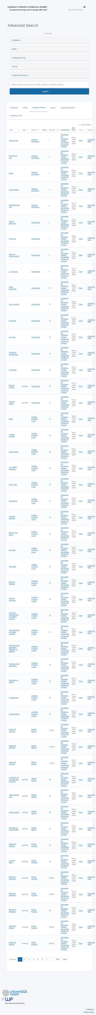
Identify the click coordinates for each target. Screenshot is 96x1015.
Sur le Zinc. (13, 485)
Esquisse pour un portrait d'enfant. (14, 632)
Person (34, 130)
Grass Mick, (35, 223)
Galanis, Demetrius (35, 141)
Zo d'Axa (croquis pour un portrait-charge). (14, 616)
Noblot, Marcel (34, 730)
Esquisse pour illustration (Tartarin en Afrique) (14, 648)
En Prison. (13, 321)
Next (65, 959)
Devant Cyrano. (12, 386)
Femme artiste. (12, 403)
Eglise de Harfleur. (12, 845)
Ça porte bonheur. (12, 517)
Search (45, 91)
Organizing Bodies (67, 108)
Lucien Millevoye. (12, 222)
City (80, 130)
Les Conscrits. (14, 304)
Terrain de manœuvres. (14, 353)
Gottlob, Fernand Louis (34, 419)
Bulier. (11, 173)
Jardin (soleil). (14, 812)
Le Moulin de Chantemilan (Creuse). (14, 780)
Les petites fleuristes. (13, 468)
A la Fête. (12, 550)
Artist (14, 49)
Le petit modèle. (12, 435)
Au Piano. (12, 337)
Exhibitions (14, 108)
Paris (81, 141)
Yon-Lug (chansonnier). (14, 255)
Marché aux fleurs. (13, 534)
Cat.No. (52, 130)
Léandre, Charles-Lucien (34, 583)
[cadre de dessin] (12, 927)
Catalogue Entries (38, 108)
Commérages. (14, 714)
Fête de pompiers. (12, 599)
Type (24, 130)
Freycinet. (12, 239)
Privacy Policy (88, 1012)
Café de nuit (13, 141)
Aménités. (12, 567)
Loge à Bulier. (14, 190)
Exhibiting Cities (16, 116)
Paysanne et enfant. (13, 681)
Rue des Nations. (12, 583)
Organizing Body (19, 75)
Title (11, 130)
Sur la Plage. (14, 452)
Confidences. (14, 698)
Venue (14, 66)
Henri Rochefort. (13, 288)
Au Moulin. (13, 370)
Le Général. (13, 272)
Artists (25, 108)
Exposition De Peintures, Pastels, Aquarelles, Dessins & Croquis (65, 141)
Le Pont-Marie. (12, 861)
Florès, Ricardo (34, 845)
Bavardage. (13, 501)
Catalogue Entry (19, 58)
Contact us (90, 1009)
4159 (58, 959)
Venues (53, 108)
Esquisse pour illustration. (14, 665)
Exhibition (16, 40)
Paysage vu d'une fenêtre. (14, 829)
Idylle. (11, 419)
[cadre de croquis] (12, 730)
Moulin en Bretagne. (12, 911)
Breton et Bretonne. (12, 878)
